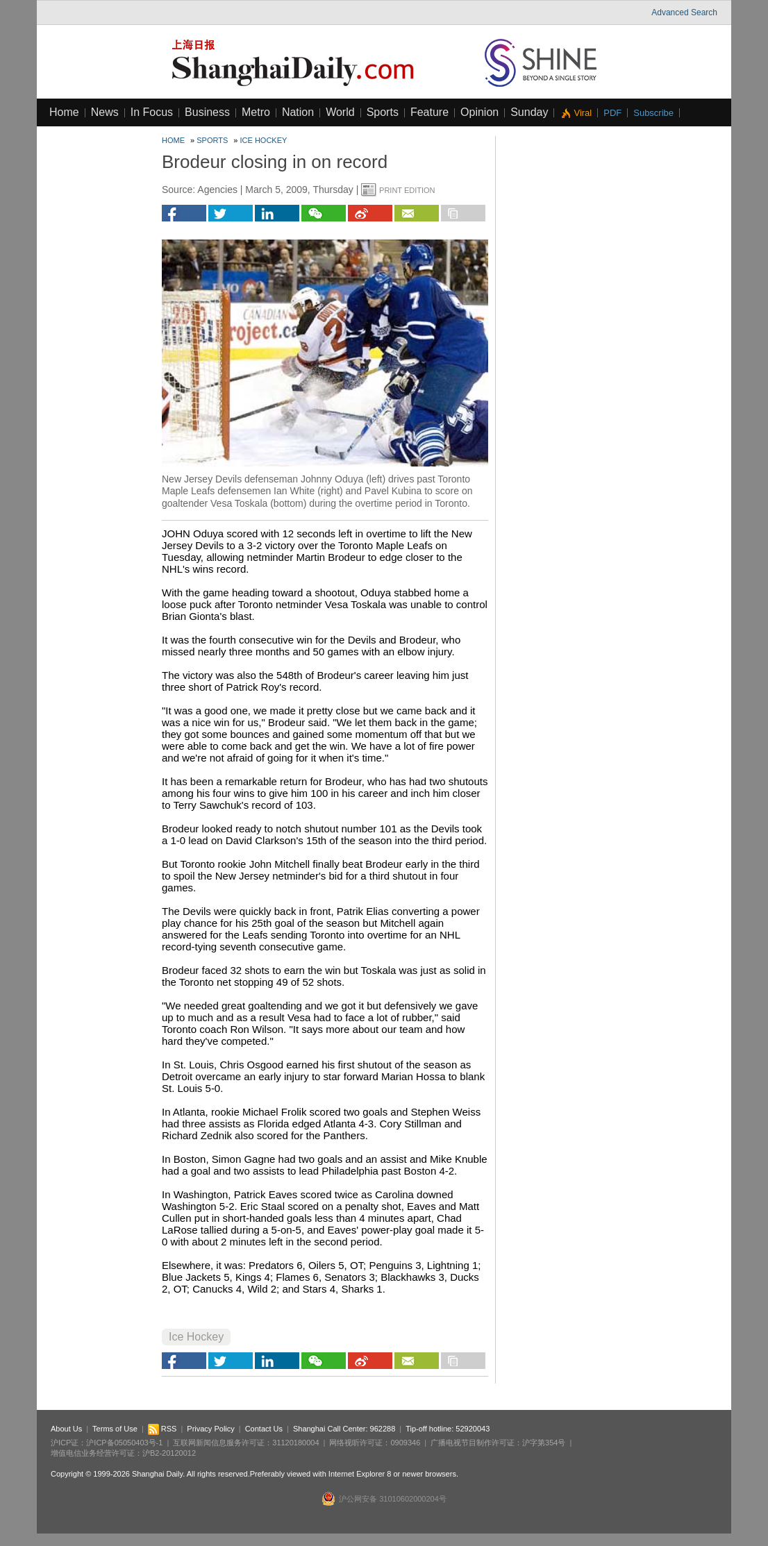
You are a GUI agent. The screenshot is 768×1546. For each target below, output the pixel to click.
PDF (612, 113)
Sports (383, 112)
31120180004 (295, 1442)
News (105, 112)
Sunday (529, 112)
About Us (66, 1429)
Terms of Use (114, 1429)
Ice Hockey (263, 140)
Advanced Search (684, 12)
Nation (298, 112)
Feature (429, 112)
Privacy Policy (210, 1429)
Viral (583, 113)
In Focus (152, 112)
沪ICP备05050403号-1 (124, 1442)
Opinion (479, 112)
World (340, 112)
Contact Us (264, 1429)
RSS (162, 1429)
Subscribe (653, 113)
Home (64, 112)
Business (207, 112)
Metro (256, 112)
